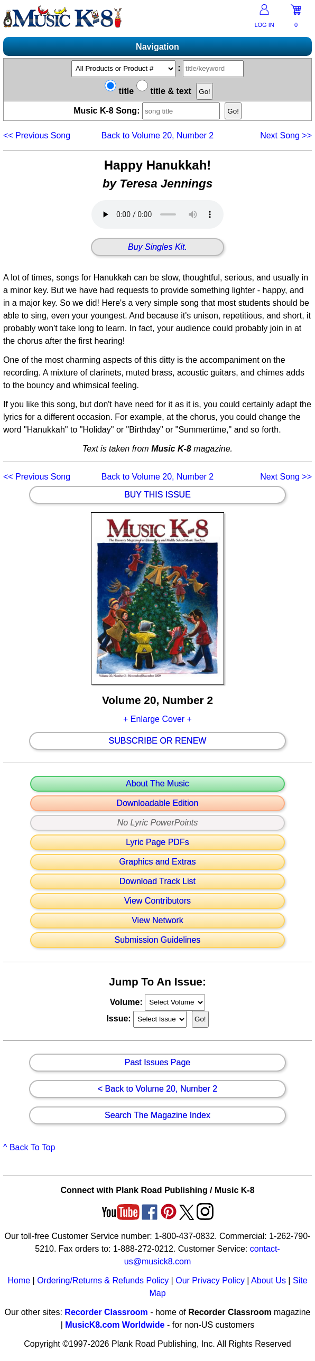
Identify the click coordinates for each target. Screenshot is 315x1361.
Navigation (157, 46)
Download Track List (157, 881)
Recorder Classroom (105, 1312)
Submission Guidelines (158, 940)
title (119, 91)
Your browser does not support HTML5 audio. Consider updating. (157, 214)
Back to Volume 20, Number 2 (157, 135)
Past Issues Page (158, 1062)
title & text (163, 91)
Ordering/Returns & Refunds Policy (103, 1280)
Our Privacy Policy (210, 1280)
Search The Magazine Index (157, 1115)
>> (286, 135)
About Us (268, 1280)
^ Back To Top (29, 1147)
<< (36, 135)
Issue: (119, 1018)
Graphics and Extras (157, 862)
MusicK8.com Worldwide (114, 1324)
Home (18, 1280)
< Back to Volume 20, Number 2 (157, 1089)
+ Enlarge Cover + (157, 719)
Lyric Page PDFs (157, 842)
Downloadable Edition (158, 803)
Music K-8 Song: (148, 110)
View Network (157, 920)
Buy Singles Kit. (157, 247)
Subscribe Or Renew (158, 741)
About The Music (157, 784)
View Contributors (157, 901)
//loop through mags (175, 1002)
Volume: (127, 1001)
